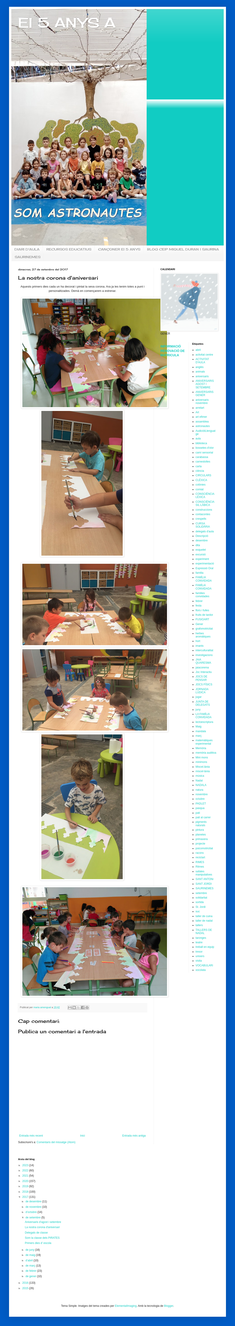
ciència (200, 470)
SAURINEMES (27, 257)
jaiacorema (202, 667)
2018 (25, 1191)
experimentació (205, 563)
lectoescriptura (204, 722)
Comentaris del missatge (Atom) (56, 1142)
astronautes (203, 426)
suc (198, 911)
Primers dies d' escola (38, 1243)
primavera (202, 839)
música (200, 775)
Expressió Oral (205, 568)
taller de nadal (204, 920)
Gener (199, 624)
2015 (25, 1288)
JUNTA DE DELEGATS (203, 703)
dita (198, 545)
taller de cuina (204, 916)
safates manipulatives (204, 873)
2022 (25, 1170)
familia (200, 572)
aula (198, 438)
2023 (25, 1165)
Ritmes (200, 866)
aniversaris (202, 376)
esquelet (201, 549)
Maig (199, 726)
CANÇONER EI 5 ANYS (119, 249)
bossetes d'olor (205, 447)
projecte (200, 843)
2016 (25, 1282)
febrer (199, 601)
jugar (199, 696)
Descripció (202, 536)
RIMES (200, 862)
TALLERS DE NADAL (204, 931)
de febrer (31, 1270)
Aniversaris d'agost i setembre (43, 1222)
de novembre (34, 1206)
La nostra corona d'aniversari (42, 1227)
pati (198, 812)
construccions (204, 509)
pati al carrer (203, 817)
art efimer (201, 416)
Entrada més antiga (134, 1135)
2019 (25, 1186)
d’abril (29, 1260)
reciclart (200, 857)
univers (200, 956)
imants (200, 645)
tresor (199, 951)
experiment (202, 559)
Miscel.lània (203, 766)
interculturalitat (204, 650)
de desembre (34, 1201)
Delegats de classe (36, 1232)
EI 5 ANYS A (66, 22)
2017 (25, 1197)
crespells (201, 518)
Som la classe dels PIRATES (42, 1237)
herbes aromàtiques (203, 635)
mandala (201, 731)
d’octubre (32, 1212)
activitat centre (204, 354)
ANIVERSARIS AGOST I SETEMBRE (205, 384)
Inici (82, 1135)
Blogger (168, 1305)
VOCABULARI (204, 965)
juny (198, 709)
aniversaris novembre (202, 401)
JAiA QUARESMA (203, 661)
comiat (200, 489)
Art (197, 412)
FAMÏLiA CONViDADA (204, 587)
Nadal (199, 780)
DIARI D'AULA (27, 249)
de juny (30, 1249)
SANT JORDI (204, 883)
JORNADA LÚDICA (202, 691)
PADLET (201, 803)
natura (199, 789)
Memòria (201, 748)
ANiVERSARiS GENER (205, 393)
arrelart (200, 407)
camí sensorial (204, 452)
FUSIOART (202, 619)
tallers (199, 925)
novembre (202, 794)
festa (199, 605)
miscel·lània (203, 771)
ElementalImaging (125, 1305)
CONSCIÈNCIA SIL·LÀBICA (205, 503)
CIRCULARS (203, 475)
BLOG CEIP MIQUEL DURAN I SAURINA (183, 249)
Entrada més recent (31, 1135)
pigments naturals (201, 823)
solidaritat (201, 897)
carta (199, 466)
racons (200, 852)
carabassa (202, 457)
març (199, 735)
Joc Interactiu (204, 672)
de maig (31, 1255)
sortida (200, 902)
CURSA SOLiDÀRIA (203, 525)
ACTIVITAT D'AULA (202, 361)
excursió (201, 554)
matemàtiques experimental (204, 742)
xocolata (201, 970)
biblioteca (201, 443)
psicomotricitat (204, 848)
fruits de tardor (204, 614)
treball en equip (205, 946)
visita (199, 960)
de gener (31, 1276)
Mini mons (202, 757)
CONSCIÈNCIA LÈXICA (205, 495)
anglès (200, 367)
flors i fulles (202, 610)
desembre (202, 540)
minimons (201, 762)
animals (200, 371)
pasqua (200, 808)
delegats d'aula (205, 531)
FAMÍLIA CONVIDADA (204, 579)
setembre (201, 893)
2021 (25, 1175)
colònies (201, 484)
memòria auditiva (206, 752)
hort (198, 641)
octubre (200, 798)
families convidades (202, 595)
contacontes (203, 514)
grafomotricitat (204, 628)
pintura (200, 829)
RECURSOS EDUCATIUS (68, 249)
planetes (201, 834)
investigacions (204, 655)
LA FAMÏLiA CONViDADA (204, 716)
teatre (199, 942)
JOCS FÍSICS (204, 684)
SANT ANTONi (205, 879)
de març (31, 1265)
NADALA (201, 785)
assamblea (202, 421)
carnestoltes (203, 461)
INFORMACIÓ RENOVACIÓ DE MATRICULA (172, 350)
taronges (201, 937)
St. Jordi (201, 906)
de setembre (33, 1217)
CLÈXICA (201, 480)
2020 (25, 1181)
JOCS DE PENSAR (201, 678)
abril (198, 350)
